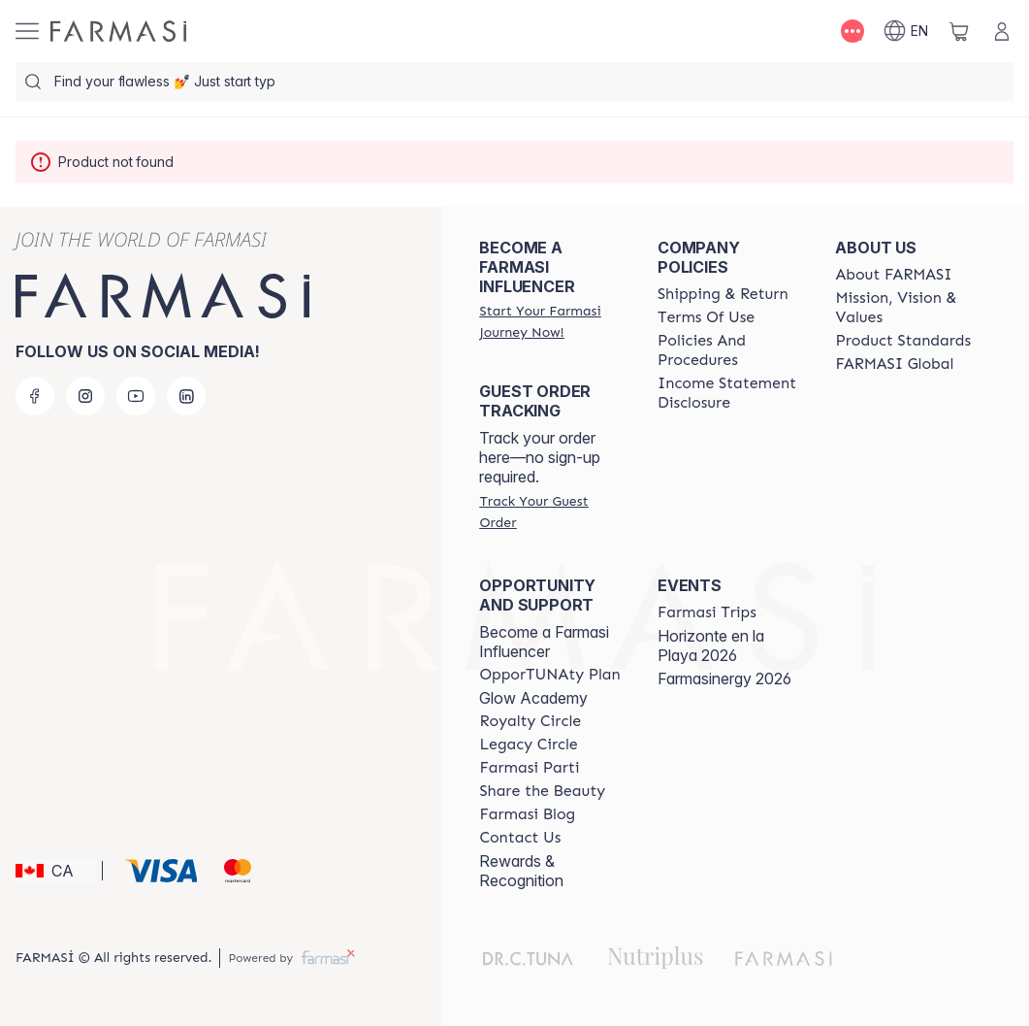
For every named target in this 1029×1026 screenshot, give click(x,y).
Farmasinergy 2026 (724, 678)
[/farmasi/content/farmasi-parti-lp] (529, 768)
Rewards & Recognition (521, 870)
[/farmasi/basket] (959, 31)
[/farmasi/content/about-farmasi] (893, 274)
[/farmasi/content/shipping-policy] (723, 294)
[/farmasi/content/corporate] (894, 364)
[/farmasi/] (118, 31)
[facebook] (35, 396)
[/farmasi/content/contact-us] (520, 837)
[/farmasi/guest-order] (551, 511)
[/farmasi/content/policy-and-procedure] (729, 350)
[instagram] (85, 396)
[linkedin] (186, 396)
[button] (56, 870)
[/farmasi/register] (551, 321)
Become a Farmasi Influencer (544, 641)
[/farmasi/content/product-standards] (903, 340)
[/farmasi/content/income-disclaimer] (729, 393)
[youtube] (135, 396)
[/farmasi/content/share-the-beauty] (542, 791)
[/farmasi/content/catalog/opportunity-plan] (549, 674)
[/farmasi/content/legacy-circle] (528, 744)
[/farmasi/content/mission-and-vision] (907, 307)
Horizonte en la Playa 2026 (711, 645)
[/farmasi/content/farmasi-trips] (707, 612)
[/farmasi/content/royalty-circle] (530, 721)
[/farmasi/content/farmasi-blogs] (527, 814)
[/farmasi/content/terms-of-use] (706, 317)
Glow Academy (533, 698)
